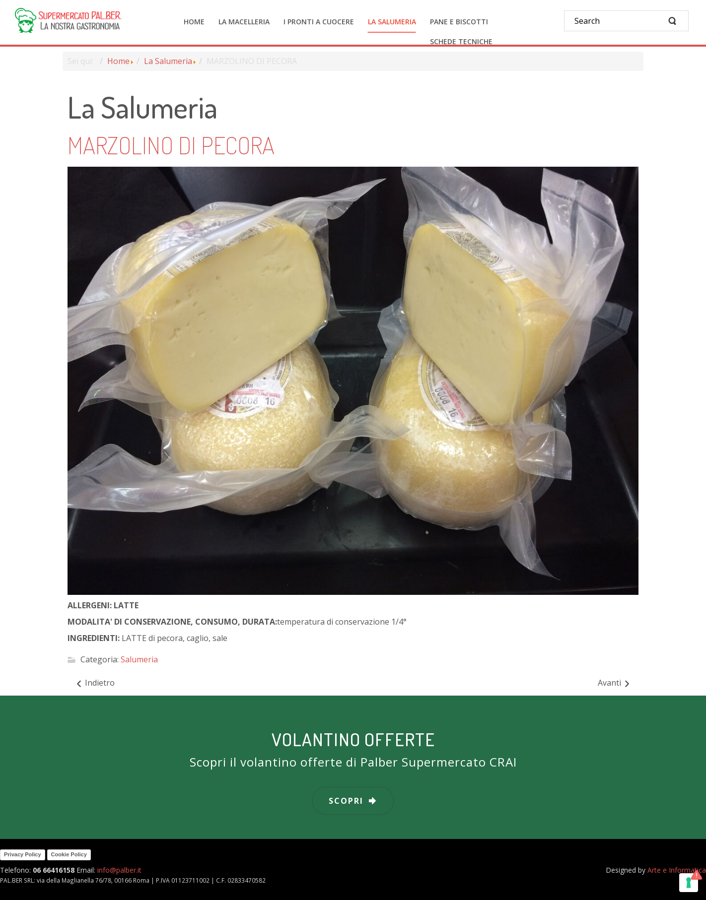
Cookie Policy (69, 854)
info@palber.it (119, 870)
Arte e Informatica (676, 870)
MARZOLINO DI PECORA (171, 145)
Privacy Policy (22, 854)
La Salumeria (168, 61)
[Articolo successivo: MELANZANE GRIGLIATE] (614, 683)
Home (118, 61)
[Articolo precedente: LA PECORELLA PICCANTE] (95, 683)
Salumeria (139, 659)
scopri (346, 800)
